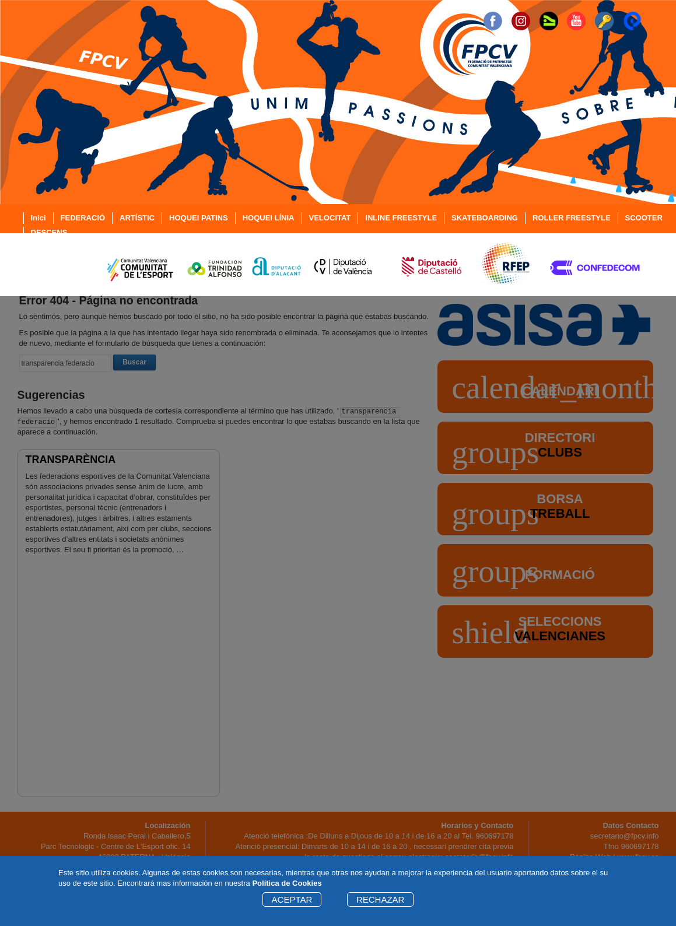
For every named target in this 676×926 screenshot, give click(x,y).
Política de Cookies (286, 883)
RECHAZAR (380, 899)
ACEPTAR (292, 899)
